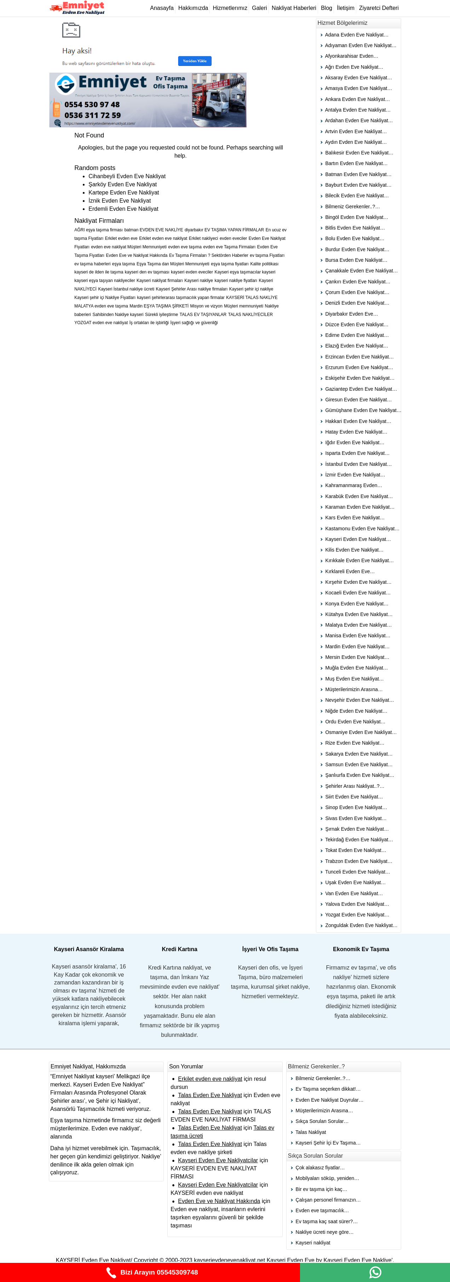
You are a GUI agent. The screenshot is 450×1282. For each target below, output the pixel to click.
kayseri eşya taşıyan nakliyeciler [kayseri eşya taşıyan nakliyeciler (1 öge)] (104, 280)
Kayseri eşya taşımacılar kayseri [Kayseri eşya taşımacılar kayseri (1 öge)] (244, 272)
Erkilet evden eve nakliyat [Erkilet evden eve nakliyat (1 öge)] (163, 238)
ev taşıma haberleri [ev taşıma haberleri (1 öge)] (92, 263)
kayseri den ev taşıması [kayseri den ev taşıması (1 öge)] (147, 272)
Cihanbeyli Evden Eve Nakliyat (127, 176)
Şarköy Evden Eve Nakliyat (122, 184)
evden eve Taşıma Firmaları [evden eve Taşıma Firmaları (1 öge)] (229, 246)
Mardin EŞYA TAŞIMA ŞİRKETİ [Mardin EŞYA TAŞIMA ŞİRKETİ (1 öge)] (159, 306)
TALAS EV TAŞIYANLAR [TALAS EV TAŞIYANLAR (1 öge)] (203, 314)
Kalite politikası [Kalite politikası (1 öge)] (264, 263)
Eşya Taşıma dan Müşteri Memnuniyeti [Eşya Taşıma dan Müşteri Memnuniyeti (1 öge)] (173, 263)
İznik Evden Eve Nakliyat (119, 201)
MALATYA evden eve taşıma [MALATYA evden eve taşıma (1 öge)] (101, 306)
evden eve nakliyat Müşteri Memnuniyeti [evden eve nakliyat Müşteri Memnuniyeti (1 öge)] (128, 246)
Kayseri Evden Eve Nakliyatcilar (218, 1160)
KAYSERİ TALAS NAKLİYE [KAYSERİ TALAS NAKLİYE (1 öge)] (251, 297)
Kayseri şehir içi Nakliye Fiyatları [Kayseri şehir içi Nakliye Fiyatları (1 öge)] (104, 297)
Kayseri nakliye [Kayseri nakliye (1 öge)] (198, 280)
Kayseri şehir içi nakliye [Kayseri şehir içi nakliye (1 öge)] (251, 289)
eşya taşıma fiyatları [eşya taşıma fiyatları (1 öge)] (230, 263)
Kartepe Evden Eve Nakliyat (123, 193)
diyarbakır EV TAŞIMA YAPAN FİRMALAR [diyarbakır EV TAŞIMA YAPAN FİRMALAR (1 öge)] (224, 229)
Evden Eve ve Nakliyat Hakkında (219, 1201)
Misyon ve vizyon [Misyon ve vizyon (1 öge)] (206, 306)
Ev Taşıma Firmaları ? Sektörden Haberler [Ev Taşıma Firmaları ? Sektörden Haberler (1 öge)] (208, 255)
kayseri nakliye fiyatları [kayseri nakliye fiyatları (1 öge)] (235, 280)
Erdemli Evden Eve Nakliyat (123, 209)
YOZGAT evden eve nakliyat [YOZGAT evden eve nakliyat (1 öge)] (101, 322)
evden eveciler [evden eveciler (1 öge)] (233, 238)
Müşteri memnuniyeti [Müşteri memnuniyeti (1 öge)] (243, 306)
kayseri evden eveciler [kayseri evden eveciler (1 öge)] (192, 272)
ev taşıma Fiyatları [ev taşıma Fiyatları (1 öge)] (267, 255)
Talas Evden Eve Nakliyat (210, 1095)
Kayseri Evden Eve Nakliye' (358, 1260)
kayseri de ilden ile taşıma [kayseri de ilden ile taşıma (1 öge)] (98, 272)
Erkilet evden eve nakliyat (210, 1079)
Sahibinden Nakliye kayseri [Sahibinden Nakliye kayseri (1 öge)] (117, 314)
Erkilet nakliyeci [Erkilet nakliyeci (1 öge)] (203, 238)
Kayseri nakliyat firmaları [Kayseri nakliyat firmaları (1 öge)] (160, 280)
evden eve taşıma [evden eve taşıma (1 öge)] (185, 246)
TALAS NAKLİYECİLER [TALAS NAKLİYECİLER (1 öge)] (250, 314)
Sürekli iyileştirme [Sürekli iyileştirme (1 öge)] (161, 314)
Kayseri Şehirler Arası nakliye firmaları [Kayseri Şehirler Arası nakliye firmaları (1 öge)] (192, 289)
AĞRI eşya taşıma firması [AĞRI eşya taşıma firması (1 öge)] (98, 229)
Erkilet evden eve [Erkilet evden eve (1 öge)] (121, 238)
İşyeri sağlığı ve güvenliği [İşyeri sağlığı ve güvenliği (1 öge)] (194, 322)
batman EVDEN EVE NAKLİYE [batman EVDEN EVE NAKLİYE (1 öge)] (153, 229)
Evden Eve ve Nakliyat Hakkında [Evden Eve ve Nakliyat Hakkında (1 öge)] (136, 255)
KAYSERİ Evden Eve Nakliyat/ (94, 1260)
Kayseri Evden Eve (291, 1260)
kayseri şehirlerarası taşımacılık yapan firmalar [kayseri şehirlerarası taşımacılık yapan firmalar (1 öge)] (180, 297)
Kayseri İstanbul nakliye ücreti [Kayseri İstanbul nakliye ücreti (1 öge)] (126, 289)
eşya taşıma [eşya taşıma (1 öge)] (123, 263)
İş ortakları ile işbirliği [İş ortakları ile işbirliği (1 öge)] (149, 322)
